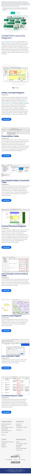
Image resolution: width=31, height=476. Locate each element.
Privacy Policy (11, 469)
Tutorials (3, 439)
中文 (19, 459)
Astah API (3, 447)
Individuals (19, 425)
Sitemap (20, 469)
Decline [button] (18, 12)
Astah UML (4, 425)
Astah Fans (19, 430)
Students (18, 424)
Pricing (18, 442)
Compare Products (6, 421)
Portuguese (9, 459)
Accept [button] (13, 12)
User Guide (6, 119)
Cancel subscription (21, 448)
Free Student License (21, 443)
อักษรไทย (23, 459)
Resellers (18, 447)
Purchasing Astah (21, 439)
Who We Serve (20, 421)
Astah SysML (4, 429)
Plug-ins (3, 435)
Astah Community (6, 430)
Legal (16, 469)
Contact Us (19, 450)
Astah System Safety (6, 41)
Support (3, 445)
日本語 (15, 459)
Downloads (19, 445)
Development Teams (21, 427)
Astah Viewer (4, 432)
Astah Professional (6, 424)
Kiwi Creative (19, 471)
